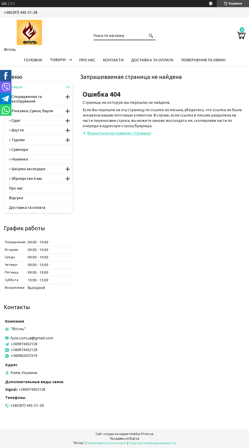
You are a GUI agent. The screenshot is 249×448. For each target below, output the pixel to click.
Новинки (19, 159)
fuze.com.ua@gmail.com (31, 338)
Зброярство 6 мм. (26, 178)
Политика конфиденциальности (152, 443)
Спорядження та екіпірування (26, 98)
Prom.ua (147, 434)
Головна (33, 60)
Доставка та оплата (152, 60)
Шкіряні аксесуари (28, 169)
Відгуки (16, 198)
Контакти (113, 60)
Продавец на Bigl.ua (124, 438)
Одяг (16, 120)
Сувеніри (19, 149)
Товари (58, 59)
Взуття (17, 130)
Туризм (18, 140)
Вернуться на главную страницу (119, 133)
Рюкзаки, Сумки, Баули (32, 111)
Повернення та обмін (203, 60)
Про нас (87, 60)
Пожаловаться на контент (106, 443)
